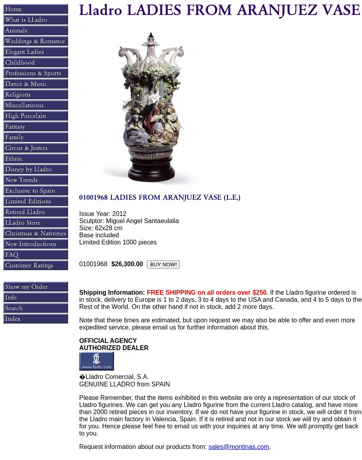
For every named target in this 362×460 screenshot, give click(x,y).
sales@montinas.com (238, 446)
